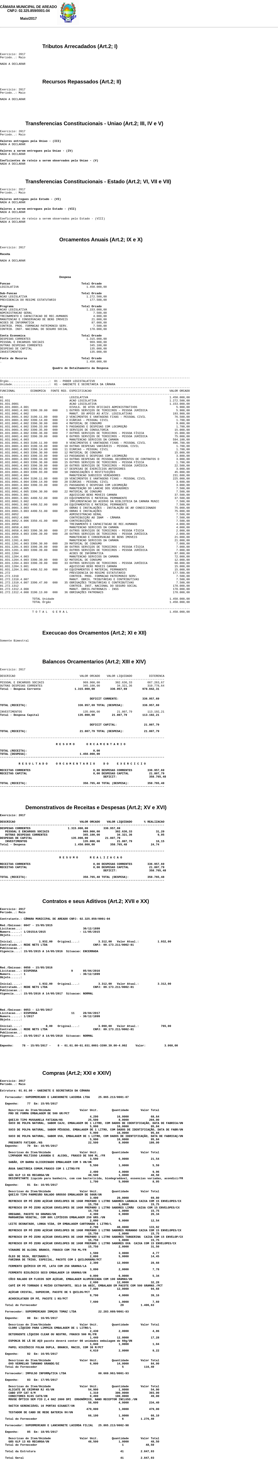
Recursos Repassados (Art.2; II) (81, 84)
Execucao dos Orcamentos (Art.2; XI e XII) (94, 635)
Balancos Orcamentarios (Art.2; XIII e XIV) (94, 664)
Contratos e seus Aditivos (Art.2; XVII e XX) (95, 904)
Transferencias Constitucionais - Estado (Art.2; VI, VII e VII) (98, 184)
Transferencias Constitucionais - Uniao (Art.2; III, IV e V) (94, 126)
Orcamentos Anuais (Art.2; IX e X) (100, 242)
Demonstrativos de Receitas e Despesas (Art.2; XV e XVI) (96, 810)
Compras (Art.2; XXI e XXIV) (76, 1075)
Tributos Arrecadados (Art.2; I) (79, 49)
